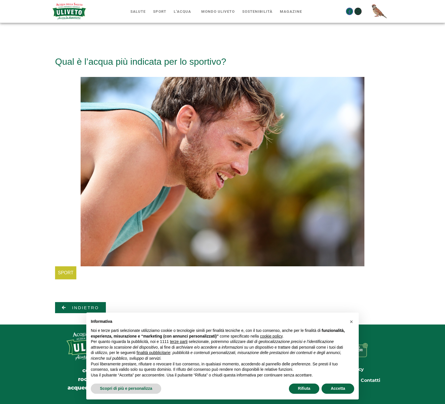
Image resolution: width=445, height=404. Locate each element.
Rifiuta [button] (304, 388)
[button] (351, 321)
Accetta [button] (338, 388)
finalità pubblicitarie (153, 352)
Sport (159, 11)
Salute (138, 11)
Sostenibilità (257, 11)
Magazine (291, 11)
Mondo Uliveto (218, 11)
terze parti (179, 341)
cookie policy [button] (271, 336)
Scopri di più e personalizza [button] (126, 388)
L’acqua (182, 11)
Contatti (370, 380)
